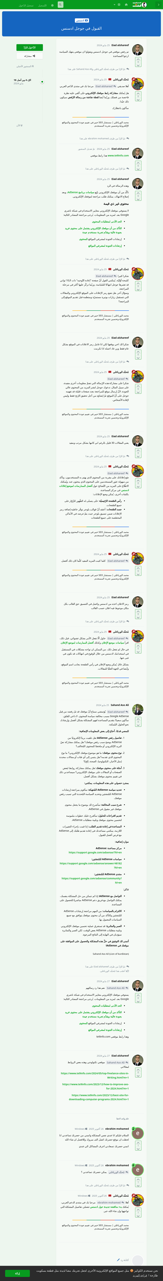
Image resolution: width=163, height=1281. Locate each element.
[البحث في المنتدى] (60, 4)
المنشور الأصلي (25, 66)
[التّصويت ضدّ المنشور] (138, 65)
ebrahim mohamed (109, 1202)
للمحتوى (83, 239)
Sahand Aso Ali (116, 988)
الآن (19, 125)
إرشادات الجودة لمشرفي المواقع (105, 245)
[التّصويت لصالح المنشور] (138, 59)
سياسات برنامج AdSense (80, 192)
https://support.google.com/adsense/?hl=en (95, 852)
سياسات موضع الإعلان (113, 642)
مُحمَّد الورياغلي (117, 1172)
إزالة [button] (17, 1273)
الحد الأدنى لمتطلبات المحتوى (107, 221)
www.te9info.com (118, 155)
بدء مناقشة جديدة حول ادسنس (106, 1206)
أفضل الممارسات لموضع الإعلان (77, 642)
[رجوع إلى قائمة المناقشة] (158, 4)
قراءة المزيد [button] (140, 1275)
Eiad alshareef (104, 86)
